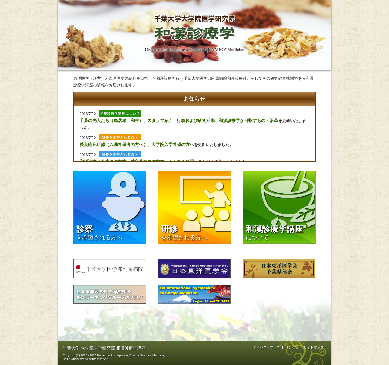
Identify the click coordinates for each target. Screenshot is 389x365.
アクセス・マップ (266, 347)
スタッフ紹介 (160, 120)
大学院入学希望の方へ (172, 144)
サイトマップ (314, 347)
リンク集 (291, 347)
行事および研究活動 (196, 120)
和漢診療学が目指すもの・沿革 (248, 120)
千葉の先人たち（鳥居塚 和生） (111, 120)
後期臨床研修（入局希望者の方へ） (114, 144)
